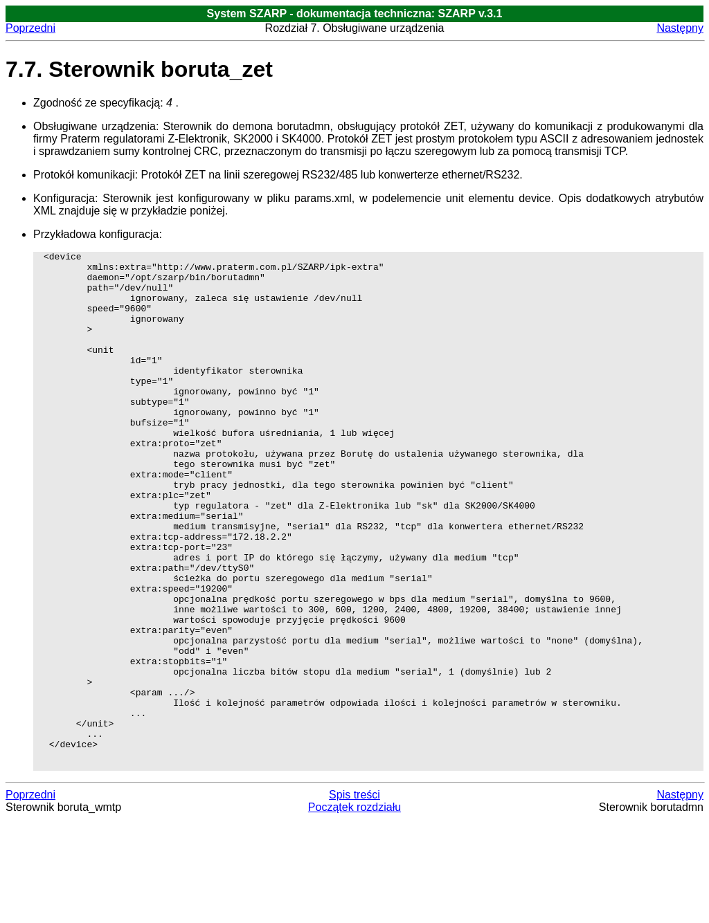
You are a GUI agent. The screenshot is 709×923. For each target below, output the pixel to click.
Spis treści (354, 898)
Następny (679, 28)
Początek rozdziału (354, 911)
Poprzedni (30, 28)
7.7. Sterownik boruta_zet (139, 69)
